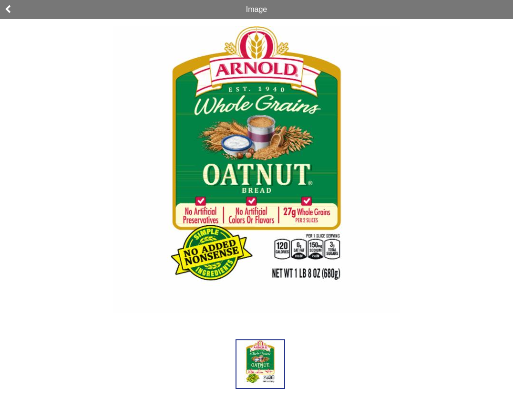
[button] (260, 364)
